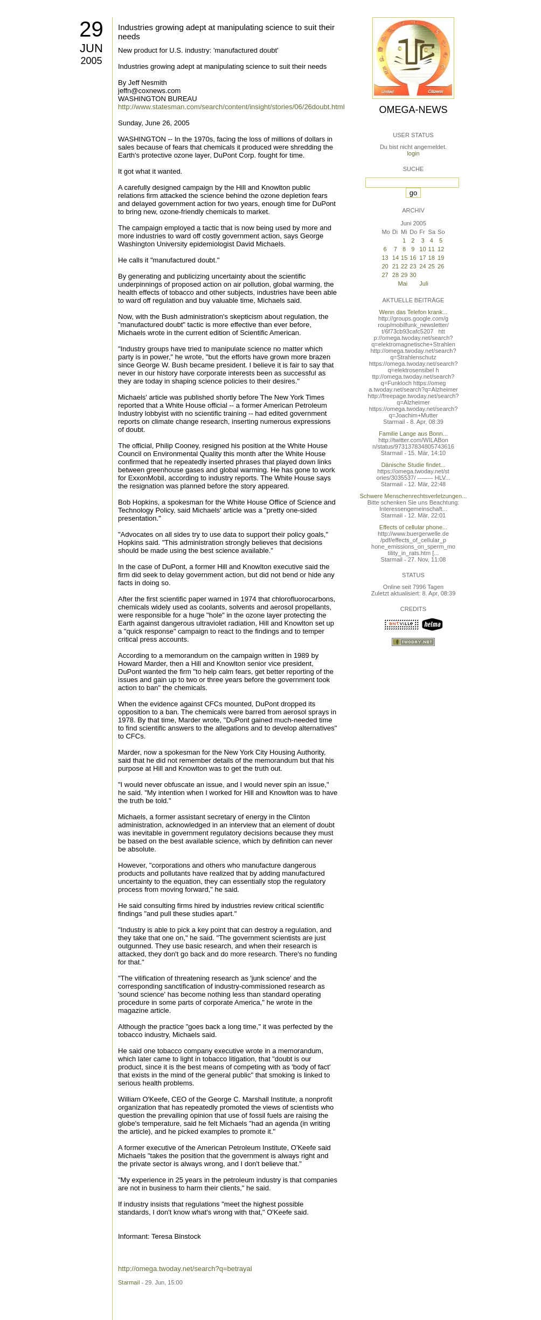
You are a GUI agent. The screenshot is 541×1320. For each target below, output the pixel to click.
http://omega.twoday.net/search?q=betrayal (185, 1269)
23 (413, 266)
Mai (403, 283)
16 (413, 257)
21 (395, 266)
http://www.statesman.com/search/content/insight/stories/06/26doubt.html (231, 107)
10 (422, 249)
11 (431, 249)
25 (431, 266)
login (413, 153)
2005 (91, 60)
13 (385, 257)
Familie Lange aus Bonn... (413, 433)
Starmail (129, 1282)
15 (404, 257)
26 (441, 266)
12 (441, 249)
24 (422, 266)
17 (422, 257)
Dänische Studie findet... (413, 465)
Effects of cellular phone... (413, 527)
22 (404, 266)
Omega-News (413, 109)
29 (91, 29)
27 (385, 275)
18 (431, 257)
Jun (91, 48)
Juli (423, 283)
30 (413, 275)
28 (395, 275)
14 (395, 257)
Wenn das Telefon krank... (413, 312)
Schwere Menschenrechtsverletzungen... (413, 496)
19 (441, 257)
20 (385, 266)
